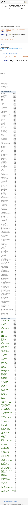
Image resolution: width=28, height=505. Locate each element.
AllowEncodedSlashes (8, 275)
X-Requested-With (8, 363)
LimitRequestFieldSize (8, 301)
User (21, 48)
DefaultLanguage (8, 182)
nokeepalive (8, 374)
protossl (8, 347)
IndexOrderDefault (8, 211)
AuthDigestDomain (8, 271)
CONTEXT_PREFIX (8, 373)
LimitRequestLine (8, 304)
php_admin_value (8, 200)
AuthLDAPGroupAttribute (8, 312)
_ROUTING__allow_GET (8, 404)
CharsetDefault (8, 215)
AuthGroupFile (8, 163)
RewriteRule (8, 93)
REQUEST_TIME (8, 463)
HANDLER (8, 379)
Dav (8, 198)
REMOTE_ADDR (8, 362)
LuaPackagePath (8, 267)
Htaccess (11, 501)
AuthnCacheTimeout (8, 308)
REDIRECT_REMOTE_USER (8, 460)
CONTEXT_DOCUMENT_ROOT (8, 487)
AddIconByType (8, 219)
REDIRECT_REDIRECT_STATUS (8, 489)
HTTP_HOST (8, 323)
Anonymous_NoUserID (8, 291)
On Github (3, 45)
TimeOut (8, 192)
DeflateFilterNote (8, 235)
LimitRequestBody (8, 188)
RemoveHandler (8, 174)
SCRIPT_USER (8, 483)
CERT (8, 420)
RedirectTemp (8, 149)
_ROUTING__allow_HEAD (8, 402)
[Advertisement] (14, 16)
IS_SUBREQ (8, 401)
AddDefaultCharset (8, 118)
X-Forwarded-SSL (8, 478)
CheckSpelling (8, 209)
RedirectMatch (8, 139)
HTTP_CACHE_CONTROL (8, 417)
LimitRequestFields (8, 299)
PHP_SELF (8, 459)
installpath (8, 474)
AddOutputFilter (8, 166)
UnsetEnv (8, 236)
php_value (8, 119)
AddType (8, 112)
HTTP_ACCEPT (8, 382)
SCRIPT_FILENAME (8, 328)
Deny (8, 101)
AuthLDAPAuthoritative (8, 290)
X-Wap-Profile (8, 371)
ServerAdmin (8, 256)
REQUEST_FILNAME (8, 428)
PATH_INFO (8, 392)
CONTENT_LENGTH (8, 432)
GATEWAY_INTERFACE (8, 441)
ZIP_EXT (8, 476)
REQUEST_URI (8, 322)
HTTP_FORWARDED (8, 447)
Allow (8, 100)
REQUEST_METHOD (8, 346)
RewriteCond (8, 96)
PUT (8, 353)
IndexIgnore (8, 145)
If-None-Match (8, 394)
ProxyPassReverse (8, 264)
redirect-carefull (8, 435)
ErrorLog (8, 298)
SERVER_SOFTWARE (8, 455)
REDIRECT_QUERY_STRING (8, 440)
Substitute (8, 224)
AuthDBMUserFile (8, 277)
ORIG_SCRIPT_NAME (8, 467)
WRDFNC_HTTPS (8, 427)
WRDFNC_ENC (8, 424)
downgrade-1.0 (8, 377)
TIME (8, 332)
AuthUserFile (11, 48)
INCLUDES (8, 330)
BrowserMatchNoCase (8, 228)
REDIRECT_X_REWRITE (8, 429)
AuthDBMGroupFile (8, 278)
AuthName (4, 6)
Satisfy (8, 135)
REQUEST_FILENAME (8, 320)
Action (8, 170)
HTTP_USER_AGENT (8, 344)
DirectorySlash (8, 181)
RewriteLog (8, 250)
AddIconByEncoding (8, 231)
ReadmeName (8, 189)
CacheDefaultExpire (8, 305)
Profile (8, 366)
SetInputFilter (8, 263)
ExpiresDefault (8, 111)
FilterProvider (8, 158)
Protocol (8, 186)
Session (8, 150)
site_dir (8, 471)
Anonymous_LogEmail (8, 293)
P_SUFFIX (8, 436)
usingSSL (8, 437)
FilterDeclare (8, 161)
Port (8, 141)
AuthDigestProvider (8, 238)
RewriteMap (8, 233)
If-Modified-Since (8, 389)
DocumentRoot (8, 205)
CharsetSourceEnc (8, 217)
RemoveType (8, 190)
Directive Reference (4, 86)
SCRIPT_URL (8, 413)
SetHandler (8, 167)
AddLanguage (8, 204)
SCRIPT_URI (8, 445)
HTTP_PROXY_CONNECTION (8, 450)
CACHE (8, 365)
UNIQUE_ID (8, 481)
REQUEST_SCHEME (8, 431)
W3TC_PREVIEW (8, 381)
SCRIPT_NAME (8, 425)
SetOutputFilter (8, 130)
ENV (8, 327)
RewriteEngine (8, 95)
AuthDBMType (8, 294)
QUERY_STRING (8, 334)
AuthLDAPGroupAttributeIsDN (8, 309)
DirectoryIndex (8, 115)
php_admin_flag (8, 254)
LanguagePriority (8, 220)
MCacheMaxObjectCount (8, 287)
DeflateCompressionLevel (8, 213)
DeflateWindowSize (8, 314)
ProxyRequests (8, 285)
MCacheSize (8, 289)
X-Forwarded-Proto (8, 370)
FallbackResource (8, 178)
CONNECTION (8, 398)
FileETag (8, 122)
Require (18, 48)
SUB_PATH (8, 486)
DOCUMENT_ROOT (8, 351)
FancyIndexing (8, 180)
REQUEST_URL (8, 414)
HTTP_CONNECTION (8, 421)
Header (8, 103)
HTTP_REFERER (8, 354)
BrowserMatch (8, 138)
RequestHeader (8, 132)
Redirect (8, 105)
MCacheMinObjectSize (8, 283)
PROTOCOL (8, 485)
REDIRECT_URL (8, 416)
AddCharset (8, 131)
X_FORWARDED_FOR (8, 408)
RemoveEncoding (8, 251)
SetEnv (8, 142)
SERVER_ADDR (8, 348)
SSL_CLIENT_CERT (8, 454)
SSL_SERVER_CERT (8, 451)
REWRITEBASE (8, 375)
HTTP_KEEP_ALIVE (8, 419)
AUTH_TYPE (8, 443)
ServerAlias (8, 279)
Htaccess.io (5, 501)
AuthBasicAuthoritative (8, 239)
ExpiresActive (8, 110)
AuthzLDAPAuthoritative (8, 259)
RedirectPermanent (8, 197)
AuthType (6, 48)
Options (15, 48)
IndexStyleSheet (8, 207)
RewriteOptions (8, 155)
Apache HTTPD (17, 501)
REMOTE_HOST (8, 396)
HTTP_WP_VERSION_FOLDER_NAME (8, 490)
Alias (8, 169)
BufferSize (8, 306)
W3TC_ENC (8, 367)
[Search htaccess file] (17, 2)
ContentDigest (8, 223)
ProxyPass (8, 240)
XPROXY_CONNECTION (8, 410)
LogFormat (8, 247)
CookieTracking (8, 270)
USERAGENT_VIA (8, 406)
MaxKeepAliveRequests (8, 282)
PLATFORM (8, 472)
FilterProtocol (8, 159)
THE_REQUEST (8, 350)
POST (8, 342)
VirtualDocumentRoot (8, 143)
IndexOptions (8, 177)
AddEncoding (8, 127)
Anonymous (8, 176)
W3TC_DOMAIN (8, 433)
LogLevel (8, 268)
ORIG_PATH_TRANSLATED (8, 470)
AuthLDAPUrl (8, 248)
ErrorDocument (8, 107)
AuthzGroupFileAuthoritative (8, 281)
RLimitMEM (8, 295)
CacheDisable (8, 252)
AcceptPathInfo (8, 185)
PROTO (8, 359)
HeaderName (8, 193)
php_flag (8, 123)
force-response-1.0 (8, 384)
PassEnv (8, 242)
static (8, 331)
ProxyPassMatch (8, 260)
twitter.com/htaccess (5, 87)
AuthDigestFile (8, 258)
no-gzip (8, 335)
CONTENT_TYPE (8, 385)
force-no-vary (8, 339)
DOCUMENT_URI (8, 491)
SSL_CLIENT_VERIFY (8, 452)
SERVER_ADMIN (8, 388)
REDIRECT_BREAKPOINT (8, 479)
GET (8, 340)
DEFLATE (8, 324)
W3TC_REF (8, 397)
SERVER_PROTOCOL (8, 458)
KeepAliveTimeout (8, 313)
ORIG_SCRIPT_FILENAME (8, 468)
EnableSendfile (8, 274)
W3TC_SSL (8, 386)
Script (8, 108)
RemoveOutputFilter (8, 262)
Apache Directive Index (5, 84)
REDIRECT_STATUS (8, 343)
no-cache (8, 357)
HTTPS (8, 326)
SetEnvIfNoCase (8, 124)
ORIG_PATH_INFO (8, 482)
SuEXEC (8, 310)
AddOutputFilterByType (8, 114)
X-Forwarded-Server (8, 448)
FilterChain (8, 157)
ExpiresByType (8, 116)
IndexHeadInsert (8, 225)
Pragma (8, 355)
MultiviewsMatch (8, 266)
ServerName (8, 202)
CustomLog (8, 246)
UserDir (8, 221)
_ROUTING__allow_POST (8, 405)
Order (8, 104)
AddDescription (8, 201)
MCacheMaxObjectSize (8, 286)
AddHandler (8, 146)
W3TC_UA (8, 393)
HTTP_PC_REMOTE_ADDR (8, 412)
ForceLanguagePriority (8, 232)
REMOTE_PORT (8, 475)
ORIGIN (8, 338)
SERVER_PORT (8, 336)
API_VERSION (8, 444)
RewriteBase (8, 97)
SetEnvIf (8, 134)
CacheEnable (8, 302)
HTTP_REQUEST (8, 423)
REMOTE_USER (8, 378)
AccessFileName (8, 273)
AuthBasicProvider (8, 194)
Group (8, 171)
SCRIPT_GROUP (8, 462)
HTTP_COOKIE (8, 358)
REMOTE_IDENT (8, 466)
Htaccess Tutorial (4, 83)
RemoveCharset (8, 229)
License (8, 45)
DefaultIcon (8, 208)
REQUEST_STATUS (8, 464)
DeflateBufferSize (8, 297)
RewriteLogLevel (8, 244)
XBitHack (8, 216)
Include (8, 126)
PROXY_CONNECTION (8, 409)
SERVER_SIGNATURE (8, 456)
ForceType (8, 165)
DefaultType (8, 227)
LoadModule (8, 212)
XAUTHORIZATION (8, 400)
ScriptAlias (8, 243)
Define (8, 173)
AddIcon (8, 196)
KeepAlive (8, 184)
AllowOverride (8, 162)
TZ (8, 369)
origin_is (8, 439)
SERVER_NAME (8, 361)
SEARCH (8, 390)
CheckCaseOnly (8, 255)
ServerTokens (8, 136)
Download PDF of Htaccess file (10, 53)
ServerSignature (8, 154)
